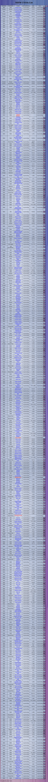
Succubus (18, 613)
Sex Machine (18, 569)
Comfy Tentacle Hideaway (18, 153)
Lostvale (18, 444)
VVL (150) (33, 204)
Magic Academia (18, 455)
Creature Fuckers (18, 159)
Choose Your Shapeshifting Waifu (18, 134)
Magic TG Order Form (18, 460)
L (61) (33, 98)
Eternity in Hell (18, 254)
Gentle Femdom (18, 321)
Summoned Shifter (18, 625)
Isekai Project (18, 383)
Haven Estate (18, 349)
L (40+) (33, 157)
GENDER (4, 6)
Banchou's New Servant (18, 61)
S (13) (33, 9)
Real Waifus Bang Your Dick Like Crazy (18, 546)
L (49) (33, 349)
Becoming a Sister (18, 75)
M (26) (33, 7)
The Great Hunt (18, 674)
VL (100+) (33, 448)
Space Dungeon (18, 600)
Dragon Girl (18, 218)
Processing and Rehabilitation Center (18, 539)
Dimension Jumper (18, 200)
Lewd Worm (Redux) (18, 435)
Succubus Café (18, 617)
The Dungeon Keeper (18, 666)
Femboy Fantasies (18, 275)
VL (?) (33, 240)
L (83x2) (33, 390)
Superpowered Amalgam (18, 631)
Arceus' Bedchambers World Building (18, 48)
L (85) (33, 513)
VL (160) (33, 435)
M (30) (33, 13)
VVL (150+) (33, 433)
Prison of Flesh (18, 536)
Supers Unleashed (18, 633)
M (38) (33, 41)
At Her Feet (18, 53)
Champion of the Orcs (18, 123)
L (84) (33, 651)
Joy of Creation (18, 395)
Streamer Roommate (18, 608)
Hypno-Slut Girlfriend (18, 364)
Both (11, 7)
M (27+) (33, 291)
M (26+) (33, 646)
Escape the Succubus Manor (17, 250)
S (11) (33, 155)
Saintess (18, 559)
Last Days (18, 404)
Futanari (18, 306)
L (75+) (33, 278)
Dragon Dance (18, 216)
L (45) (33, 484)
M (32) (33, 78)
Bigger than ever (18, 81)
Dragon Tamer (18, 220)
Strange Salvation (18, 606)
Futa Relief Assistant (18, 300)
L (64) (33, 428)
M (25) (33, 63)
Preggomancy (18, 531)
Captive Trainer (18, 111)
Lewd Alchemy (18, 411)
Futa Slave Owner (18, 304)
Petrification (18, 519)
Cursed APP (18, 172)
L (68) (33, 207)
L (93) (33, 125)
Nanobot (18, 486)
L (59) (33, 221)
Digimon (18, 197)
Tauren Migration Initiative (18, 649)
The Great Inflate (18, 676)
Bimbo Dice (18, 83)
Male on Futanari (18, 465)
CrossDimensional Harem (18, 161)
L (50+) (33, 143)
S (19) (33, 234)
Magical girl (18, 462)
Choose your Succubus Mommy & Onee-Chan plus (18, 138)
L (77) (33, 565)
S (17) (33, 519)
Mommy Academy (18, 471)
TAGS (40, 6)
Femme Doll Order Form (18, 281)
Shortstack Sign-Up (18, 580)
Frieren (18, 291)
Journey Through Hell (18, 393)
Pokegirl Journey (18, 525)
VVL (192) (33, 457)
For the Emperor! (18, 285)
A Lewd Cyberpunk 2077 (17, 19)
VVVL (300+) (33, 379)
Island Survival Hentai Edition (18, 389)
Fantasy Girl (18, 270)
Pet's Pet (18, 517)
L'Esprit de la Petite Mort (18, 402)
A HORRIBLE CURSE (18, 16)
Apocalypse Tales (18, 43)
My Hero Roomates (18, 482)
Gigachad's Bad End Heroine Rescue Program (17, 331)
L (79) (33, 216)
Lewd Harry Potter (18, 416)
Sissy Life (18, 584)
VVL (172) (33, 404)
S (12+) (33, 11)
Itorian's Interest (18, 390)
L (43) (33, 34)
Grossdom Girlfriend (18, 346)
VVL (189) (33, 385)
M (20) (33, 138)
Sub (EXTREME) (10, 247)
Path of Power (18, 513)
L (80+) (33, 186)
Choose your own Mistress (18, 142)
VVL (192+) (33, 161)
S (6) (33, 398)
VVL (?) (33, 549)
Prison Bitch (18, 534)
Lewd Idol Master (18, 418)
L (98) (33, 120)
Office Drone (18, 496)
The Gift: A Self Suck (18, 670)
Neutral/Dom (10, 418)
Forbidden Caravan (18, 287)
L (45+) (33, 353)
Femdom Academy (18, 278)
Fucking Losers (18, 293)
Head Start (18, 351)
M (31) (33, 333)
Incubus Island (18, 371)
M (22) (33, 313)
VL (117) (33, 271)
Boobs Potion (18, 89)
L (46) (33, 111)
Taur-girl (18, 646)
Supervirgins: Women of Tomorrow (18, 638)
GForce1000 (18, 310)
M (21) (33, 109)
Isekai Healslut (18, 381)
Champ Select (18, 120)
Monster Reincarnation (18, 475)
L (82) (33, 600)
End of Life (18, 244)
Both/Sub (11, 172)
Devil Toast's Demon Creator (18, 192)
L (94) (33, 71)
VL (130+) (33, 420)
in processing (26, 7)
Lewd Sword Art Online (18, 431)
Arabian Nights (18, 45)
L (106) (33, 665)
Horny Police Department (18, 359)
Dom (11, 45)
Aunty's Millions (18, 54)
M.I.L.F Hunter (18, 450)
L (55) (33, 48)
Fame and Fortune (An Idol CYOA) (18, 268)
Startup (18, 603)
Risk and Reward (18, 555)
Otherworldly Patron (18, 503)
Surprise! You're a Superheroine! (18, 641)
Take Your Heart (18, 643)
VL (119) (33, 576)
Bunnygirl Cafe (18, 109)
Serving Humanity (18, 568)
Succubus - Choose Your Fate (18, 615)
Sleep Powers (18, 588)
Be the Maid (18, 71)
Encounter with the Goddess (18, 242)
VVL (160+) (33, 268)
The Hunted (18, 684)
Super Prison (18, 626)
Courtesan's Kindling (18, 157)
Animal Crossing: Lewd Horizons (18, 41)
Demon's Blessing (18, 186)
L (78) (33, 342)
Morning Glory (18, 477)
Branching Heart (18, 92)
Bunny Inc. (18, 107)
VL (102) (33, 586)
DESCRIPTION (26, 6)
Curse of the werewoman (18, 171)
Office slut (18, 498)
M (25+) (33, 254)
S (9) (33, 402)
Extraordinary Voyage (18, 261)
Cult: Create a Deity (18, 164)
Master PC (18, 467)
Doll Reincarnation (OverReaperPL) (17, 207)
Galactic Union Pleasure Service (17, 315)
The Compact (18, 663)
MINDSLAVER (18, 453)
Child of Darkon (18, 126)
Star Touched (18, 602)
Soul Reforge (18, 598)
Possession (18, 529)
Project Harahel (18, 543)
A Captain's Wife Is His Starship (18, 11)
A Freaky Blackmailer (17, 14)
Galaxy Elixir (18, 317)
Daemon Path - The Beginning (18, 181)
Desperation (18, 188)
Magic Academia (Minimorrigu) (18, 457)
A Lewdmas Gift (18, 21)
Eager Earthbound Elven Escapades (18, 232)
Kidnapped (18, 396)
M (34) (33, 170)
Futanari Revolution (18, 309)
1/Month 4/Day (18, 7)
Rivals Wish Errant (18, 557)
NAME (18, 6)
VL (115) (33, 197)
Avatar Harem (18, 56)
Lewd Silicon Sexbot (18, 429)
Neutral (10, 9)
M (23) (33, 340)
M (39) (33, 215)
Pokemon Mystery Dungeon (18, 528)
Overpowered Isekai (18, 505)
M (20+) (33, 400)
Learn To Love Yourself (18, 407)
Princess (18, 533)
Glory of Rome (18, 335)
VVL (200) (33, 92)
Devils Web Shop (18, 194)
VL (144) (33, 527)
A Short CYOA (18, 25)
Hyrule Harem (18, 367)
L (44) (33, 220)
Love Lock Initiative (18, 446)
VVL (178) (33, 263)
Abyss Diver (18, 32)
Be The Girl (18, 66)
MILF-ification (18, 451)
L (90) (33, 542)
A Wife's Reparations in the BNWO (18, 30)
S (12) (33, 101)
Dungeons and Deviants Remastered (18, 226)
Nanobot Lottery (18, 488)
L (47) (33, 128)
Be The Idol (18, 67)
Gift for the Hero (18, 328)
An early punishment (18, 39)
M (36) (33, 346)
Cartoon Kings (18, 112)
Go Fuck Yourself (18, 337)
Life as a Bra (18, 439)
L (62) (33, 36)
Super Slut (18, 628)
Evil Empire (18, 256)
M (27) (33, 56)
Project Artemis (18, 542)
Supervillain (18, 635)
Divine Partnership (18, 202)
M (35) (33, 16)
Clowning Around (18, 148)
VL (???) (33, 244)
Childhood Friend (18, 131)
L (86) (33, 256)
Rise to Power (18, 553)
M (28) (33, 150)
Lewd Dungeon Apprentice (18, 413)
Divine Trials (18, 204)
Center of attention (18, 115)
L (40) (33, 465)
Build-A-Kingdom (18, 104)
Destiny (18, 190)
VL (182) (33, 295)
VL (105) (33, 261)
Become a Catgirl (18, 72)
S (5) (33, 337)
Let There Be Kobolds (18, 409)
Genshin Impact (18, 319)
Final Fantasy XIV (18, 283)
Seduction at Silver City (18, 565)
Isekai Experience (18, 376)
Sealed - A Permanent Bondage (18, 562)
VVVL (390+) (33, 142)
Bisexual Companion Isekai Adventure (18, 86)
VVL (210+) (33, 287)
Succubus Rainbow (18, 622)
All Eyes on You (18, 34)
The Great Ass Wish (18, 673)
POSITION (10, 6)
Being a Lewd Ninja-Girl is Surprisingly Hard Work (18, 78)
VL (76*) (33, 194)
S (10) (33, 107)
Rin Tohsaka (18, 551)
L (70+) (33, 190)
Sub (10, 13)
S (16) (33, 94)
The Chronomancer (18, 661)
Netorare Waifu (18, 489)
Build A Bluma (18, 96)
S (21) (33, 383)
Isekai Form (18, 379)
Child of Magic (18, 128)
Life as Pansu (18, 437)
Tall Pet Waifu (18, 645)
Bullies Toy (18, 106)
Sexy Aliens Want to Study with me (18, 572)
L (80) (33, 462)
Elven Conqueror (18, 238)
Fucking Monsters (18, 295)
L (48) (33, 19)
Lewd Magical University (18, 424)
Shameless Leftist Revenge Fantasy (18, 574)
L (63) (33, 183)
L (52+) (33, 247)
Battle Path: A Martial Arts (18, 64)
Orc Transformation (18, 500)
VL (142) (33, 112)
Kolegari (18, 400)
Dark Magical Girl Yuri (18, 184)
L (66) (33, 488)
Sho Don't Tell (18, 576)
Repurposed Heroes (18, 549)
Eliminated (18, 236)
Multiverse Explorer (18, 479)
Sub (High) (10, 125)
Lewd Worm (18, 433)
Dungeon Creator (18, 223)
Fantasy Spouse (18, 271)
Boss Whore (18, 90)
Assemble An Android (18, 51)
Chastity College (18, 125)
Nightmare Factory (18, 492)
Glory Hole (18, 333)
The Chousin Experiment (18, 659)
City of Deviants (18, 143)
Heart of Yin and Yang (18, 354)
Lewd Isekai (18, 420)
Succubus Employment (18, 619)
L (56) (33, 159)
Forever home (18, 289)
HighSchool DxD (18, 357)
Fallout (18, 265)
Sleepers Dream (18, 590)
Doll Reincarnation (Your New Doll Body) (18, 211)
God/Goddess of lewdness (18, 340)
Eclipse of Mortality (18, 234)
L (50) (33, 536)
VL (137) (33, 444)
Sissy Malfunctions (18, 586)
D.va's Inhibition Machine (18, 179)
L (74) (33, 23)
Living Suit (18, 442)
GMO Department (17, 313)
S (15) (33, 21)
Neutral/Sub (10, 38)
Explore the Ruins (18, 258)
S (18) (33, 29)
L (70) (33, 475)
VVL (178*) (33, 592)
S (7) (33, 168)
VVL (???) (33, 32)
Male (4, 7)
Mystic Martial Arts (18, 484)
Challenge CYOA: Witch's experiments (18, 118)
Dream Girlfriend (18, 221)
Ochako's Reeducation (18, 494)
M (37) (33, 86)
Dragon (18, 215)
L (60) (33, 308)
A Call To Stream (18, 9)
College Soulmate (18, 150)
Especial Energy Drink (18, 253)
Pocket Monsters (18, 521)
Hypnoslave (18, 366)
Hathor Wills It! (18, 348)
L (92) (33, 598)
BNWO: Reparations (17, 59)
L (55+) (33, 551)
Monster (18, 473)
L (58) (33, 236)
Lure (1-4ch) (18, 448)
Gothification (18, 343)
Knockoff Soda (18, 398)
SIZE (33, 6)
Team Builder (18, 651)
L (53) (33, 27)
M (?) (33, 619)
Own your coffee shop (18, 508)
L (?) (33, 178)
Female (3, 9)
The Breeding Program (18, 656)
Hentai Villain (18, 355)
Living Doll (18, 440)
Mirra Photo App (18, 468)
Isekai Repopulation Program (18, 385)
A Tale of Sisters (18, 27)
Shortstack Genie (18, 578)
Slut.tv (18, 593)
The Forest (18, 668)
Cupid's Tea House (18, 168)
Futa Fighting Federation (18, 298)
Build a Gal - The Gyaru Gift (18, 99)
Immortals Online (18, 370)
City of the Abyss (18, 145)
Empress (18, 240)
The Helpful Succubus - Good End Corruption (18, 681)
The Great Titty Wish (18, 678)
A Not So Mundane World (18, 23)
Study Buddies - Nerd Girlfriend (18, 611)
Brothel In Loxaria (18, 94)
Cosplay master (18, 155)
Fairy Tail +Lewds (18, 264)
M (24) (33, 25)
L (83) (33, 202)
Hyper (18, 361)
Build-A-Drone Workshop (18, 101)
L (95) (33, 130)
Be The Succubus (18, 69)
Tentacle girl (18, 654)
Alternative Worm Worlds (18, 36)
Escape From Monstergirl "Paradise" (18, 247)
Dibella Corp (18, 196)
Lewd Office (18, 426)
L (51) (33, 66)
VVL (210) (33, 521)
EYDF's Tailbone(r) (18, 229)
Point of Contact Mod (18, 523)
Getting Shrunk (18, 326)
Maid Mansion (18, 463)
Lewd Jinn (18, 422)
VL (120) (33, 628)
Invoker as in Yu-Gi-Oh (18, 374)
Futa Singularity (18, 302)
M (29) (33, 289)
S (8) (33, 302)
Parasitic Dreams (18, 511)
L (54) (33, 54)
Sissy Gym (18, 582)
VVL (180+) (33, 273)
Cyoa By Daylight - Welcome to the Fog (18, 175)
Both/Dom (10, 513)
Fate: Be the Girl (18, 273)
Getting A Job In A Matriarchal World (18, 324)
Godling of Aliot (18, 342)
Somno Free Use (18, 597)
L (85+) (33, 413)
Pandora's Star (18, 510)
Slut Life (18, 592)
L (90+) (33, 416)
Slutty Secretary (18, 595)
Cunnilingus (18, 166)
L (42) (33, 196)
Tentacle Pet (18, 652)
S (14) (33, 74)
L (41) (33, 72)
